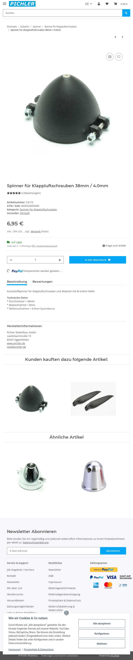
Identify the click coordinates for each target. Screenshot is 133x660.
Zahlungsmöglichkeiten (20, 606)
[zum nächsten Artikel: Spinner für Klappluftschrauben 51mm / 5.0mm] (122, 37)
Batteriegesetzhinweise (62, 588)
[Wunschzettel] (107, 3)
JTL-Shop (115, 655)
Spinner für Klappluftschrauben (38, 209)
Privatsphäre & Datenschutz (64, 600)
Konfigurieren (101, 633)
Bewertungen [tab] (42, 281)
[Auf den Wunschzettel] (119, 57)
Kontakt (11, 575)
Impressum (55, 582)
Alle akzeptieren (101, 623)
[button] (99, 3)
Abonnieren (113, 550)
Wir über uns (14, 588)
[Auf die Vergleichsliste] (110, 57)
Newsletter (13, 582)
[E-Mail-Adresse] (53, 551)
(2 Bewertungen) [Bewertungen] (24, 193)
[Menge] (35, 259)
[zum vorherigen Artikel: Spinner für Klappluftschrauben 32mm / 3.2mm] (115, 37)
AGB (50, 575)
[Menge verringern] (11, 259)
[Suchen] (62, 13)
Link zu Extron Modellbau (21, 612)
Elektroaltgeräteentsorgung (64, 594)
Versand (36, 231)
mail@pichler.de (16, 347)
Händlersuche (15, 594)
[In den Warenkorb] (9, 48)
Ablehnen (102, 643)
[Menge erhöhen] (60, 259)
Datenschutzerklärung (36, 542)
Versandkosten (15, 600)
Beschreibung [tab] (17, 281)
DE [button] (87, 4)
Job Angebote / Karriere (20, 569)
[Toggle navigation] (4, 2)
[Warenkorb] (120, 3)
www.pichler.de (16, 343)
